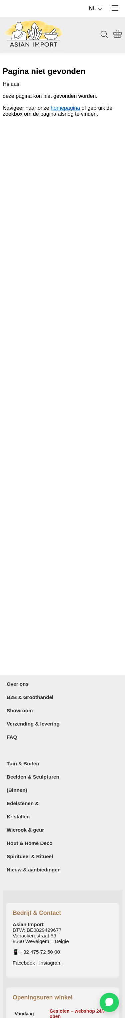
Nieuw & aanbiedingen (34, 869)
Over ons (18, 684)
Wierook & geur (25, 830)
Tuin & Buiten (23, 763)
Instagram (50, 963)
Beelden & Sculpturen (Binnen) (33, 783)
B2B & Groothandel (30, 697)
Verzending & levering (33, 724)
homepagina (65, 108)
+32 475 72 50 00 (40, 952)
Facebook (24, 963)
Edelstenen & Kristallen (23, 809)
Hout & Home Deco (30, 843)
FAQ (12, 737)
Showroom (20, 710)
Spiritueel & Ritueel (30, 856)
